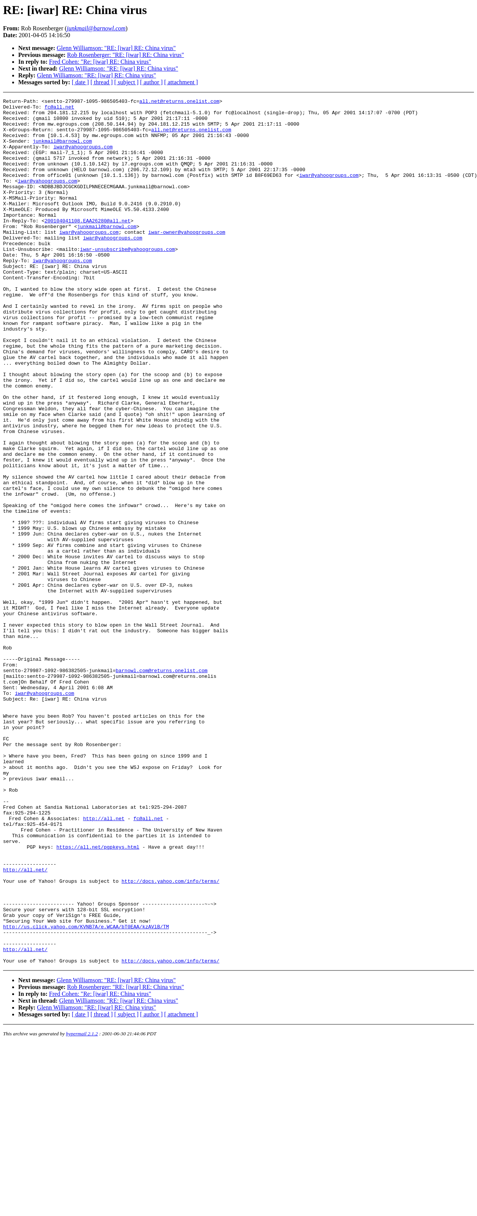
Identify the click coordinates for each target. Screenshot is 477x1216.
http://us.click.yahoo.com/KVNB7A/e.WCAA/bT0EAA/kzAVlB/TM (86, 1092)
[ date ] (80, 82)
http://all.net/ (25, 1024)
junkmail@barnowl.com (62, 149)
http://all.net (104, 962)
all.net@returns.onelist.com (179, 102)
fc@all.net (59, 109)
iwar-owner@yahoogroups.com (186, 259)
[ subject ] (126, 82)
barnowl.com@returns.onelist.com (161, 785)
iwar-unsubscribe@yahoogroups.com (127, 279)
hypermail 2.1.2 (82, 1207)
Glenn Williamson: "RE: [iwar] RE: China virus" (116, 48)
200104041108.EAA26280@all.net (87, 245)
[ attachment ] (181, 82)
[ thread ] (101, 82)
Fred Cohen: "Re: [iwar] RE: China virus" (100, 61)
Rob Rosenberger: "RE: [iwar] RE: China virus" (125, 55)
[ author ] (151, 82)
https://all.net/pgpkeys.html (97, 997)
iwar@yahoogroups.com (83, 156)
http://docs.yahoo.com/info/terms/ (170, 1038)
